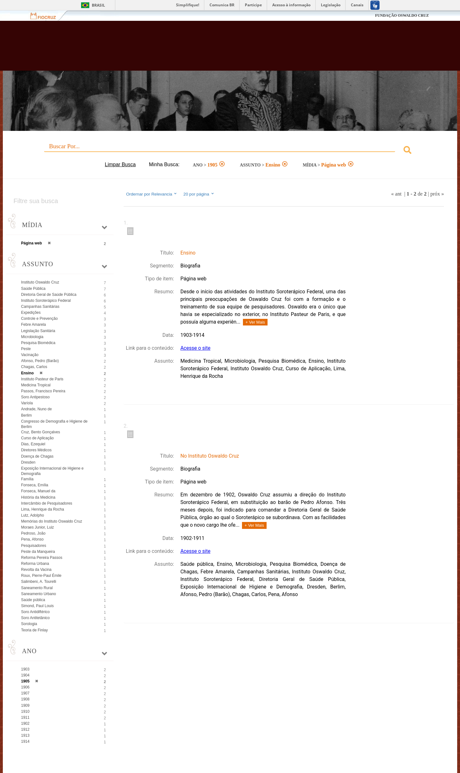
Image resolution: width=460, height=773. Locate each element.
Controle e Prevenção (39, 318)
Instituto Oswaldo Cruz (40, 282)
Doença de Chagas (37, 456)
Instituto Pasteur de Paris (42, 379)
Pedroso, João (33, 533)
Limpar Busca (120, 164)
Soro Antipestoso (35, 397)
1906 (25, 687)
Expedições (31, 312)
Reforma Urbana (35, 563)
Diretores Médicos (36, 450)
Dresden (28, 462)
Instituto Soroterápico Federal (46, 300)
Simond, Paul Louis (37, 606)
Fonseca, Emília (34, 485)
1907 (25, 693)
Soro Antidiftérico (35, 612)
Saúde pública (33, 600)
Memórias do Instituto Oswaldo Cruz (51, 521)
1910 (25, 711)
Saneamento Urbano (38, 594)
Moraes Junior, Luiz (37, 527)
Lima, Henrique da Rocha (42, 509)
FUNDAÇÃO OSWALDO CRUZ (402, 15)
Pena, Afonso (32, 539)
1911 (25, 717)
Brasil (98, 5)
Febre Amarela (33, 324)
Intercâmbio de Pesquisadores (46, 503)
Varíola (27, 403)
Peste (26, 349)
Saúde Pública (33, 288)
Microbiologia (32, 337)
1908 (25, 699)
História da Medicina (38, 497)
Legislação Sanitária (38, 331)
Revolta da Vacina (36, 569)
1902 (25, 723)
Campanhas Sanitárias (40, 306)
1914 (25, 741)
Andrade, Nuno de (36, 409)
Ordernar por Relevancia (152, 193)
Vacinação (29, 355)
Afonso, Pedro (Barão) (40, 361)
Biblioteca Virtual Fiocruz (199, 49)
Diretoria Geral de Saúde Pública (48, 294)
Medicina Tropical (35, 385)
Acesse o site (195, 348)
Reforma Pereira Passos (41, 557)
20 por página (199, 193)
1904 (25, 675)
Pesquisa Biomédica (38, 343)
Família (27, 479)
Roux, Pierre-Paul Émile (41, 575)
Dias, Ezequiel (33, 444)
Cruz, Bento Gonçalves (40, 432)
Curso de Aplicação (37, 438)
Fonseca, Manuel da (38, 491)
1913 (25, 735)
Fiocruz (47, 15)
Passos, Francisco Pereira (43, 391)
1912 (25, 729)
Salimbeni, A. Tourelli (38, 581)
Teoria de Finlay (34, 630)
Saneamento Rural (37, 588)
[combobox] (230, 151)
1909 (25, 705)
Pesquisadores (33, 545)
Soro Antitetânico (35, 618)
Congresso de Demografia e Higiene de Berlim (54, 424)
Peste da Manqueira (38, 551)
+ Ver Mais (255, 322)
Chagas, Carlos (34, 367)
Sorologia (29, 624)
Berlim (26, 415)
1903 (25, 669)
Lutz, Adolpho (32, 515)
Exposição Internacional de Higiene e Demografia (52, 471)
